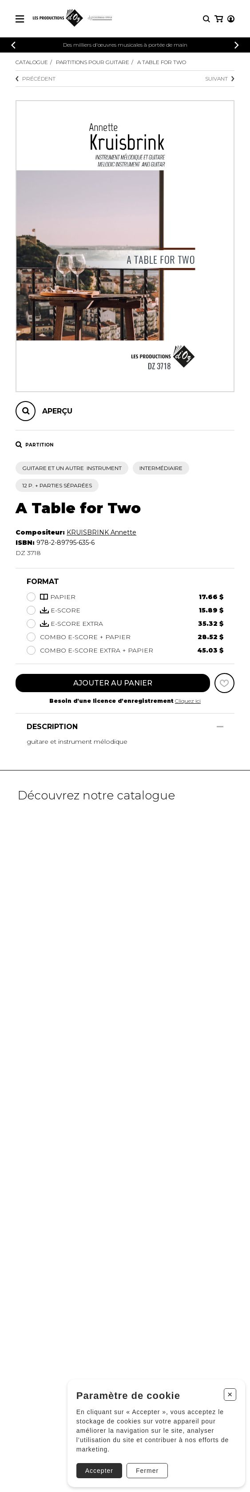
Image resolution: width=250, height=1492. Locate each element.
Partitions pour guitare (92, 62)
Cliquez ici (188, 700)
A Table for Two (161, 62)
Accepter (99, 1470)
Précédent (36, 78)
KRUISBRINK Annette (101, 532)
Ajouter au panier (112, 683)
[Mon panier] (218, 19)
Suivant (219, 78)
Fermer (147, 1470)
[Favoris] (224, 683)
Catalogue (32, 62)
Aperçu (57, 411)
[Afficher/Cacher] (220, 726)
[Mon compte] (230, 19)
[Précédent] (13, 45)
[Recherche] (206, 19)
